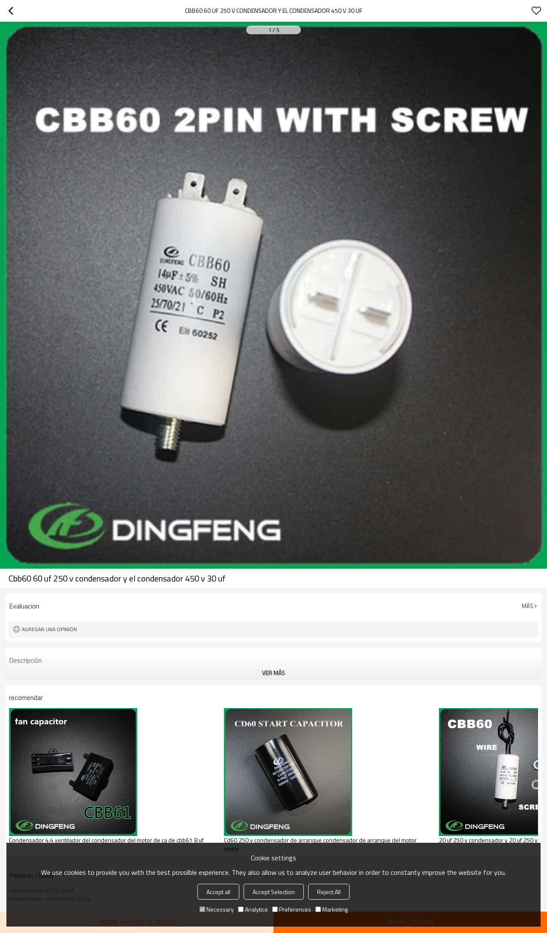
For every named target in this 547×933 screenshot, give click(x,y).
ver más (273, 672)
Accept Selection (274, 891)
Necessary (217, 909)
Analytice (253, 909)
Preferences (291, 909)
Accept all (218, 891)
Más (527, 606)
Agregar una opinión (49, 629)
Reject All (329, 891)
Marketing (331, 909)
